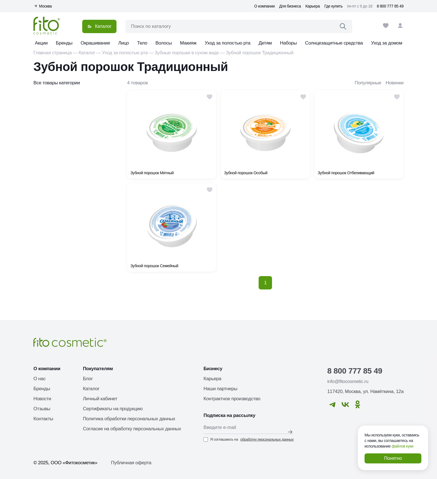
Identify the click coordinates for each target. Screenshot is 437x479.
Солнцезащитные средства (334, 43)
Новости (42, 398)
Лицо (123, 43)
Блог (88, 378)
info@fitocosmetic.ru (347, 381)
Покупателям (98, 368)
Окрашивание (95, 43)
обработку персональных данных (266, 439)
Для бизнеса (290, 6)
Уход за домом (386, 43)
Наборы (288, 43)
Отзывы (41, 408)
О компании (264, 6)
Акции (41, 43)
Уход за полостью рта (228, 43)
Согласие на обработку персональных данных (132, 428)
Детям (265, 43)
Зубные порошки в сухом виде (187, 52)
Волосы (164, 43)
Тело (142, 43)
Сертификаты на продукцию (112, 408)
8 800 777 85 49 (390, 6)
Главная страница (52, 52)
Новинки (395, 82)
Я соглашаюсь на (248, 439)
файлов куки (402, 446)
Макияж (188, 43)
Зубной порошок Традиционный (259, 52)
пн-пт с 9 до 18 (359, 6)
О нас (39, 378)
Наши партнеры (220, 388)
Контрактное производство (231, 398)
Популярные (368, 82)
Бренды (64, 43)
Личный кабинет (100, 398)
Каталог (87, 52)
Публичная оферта (131, 462)
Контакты (43, 418)
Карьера (312, 6)
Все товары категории (56, 82)
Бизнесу (212, 368)
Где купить (333, 6)
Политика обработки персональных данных (129, 418)
